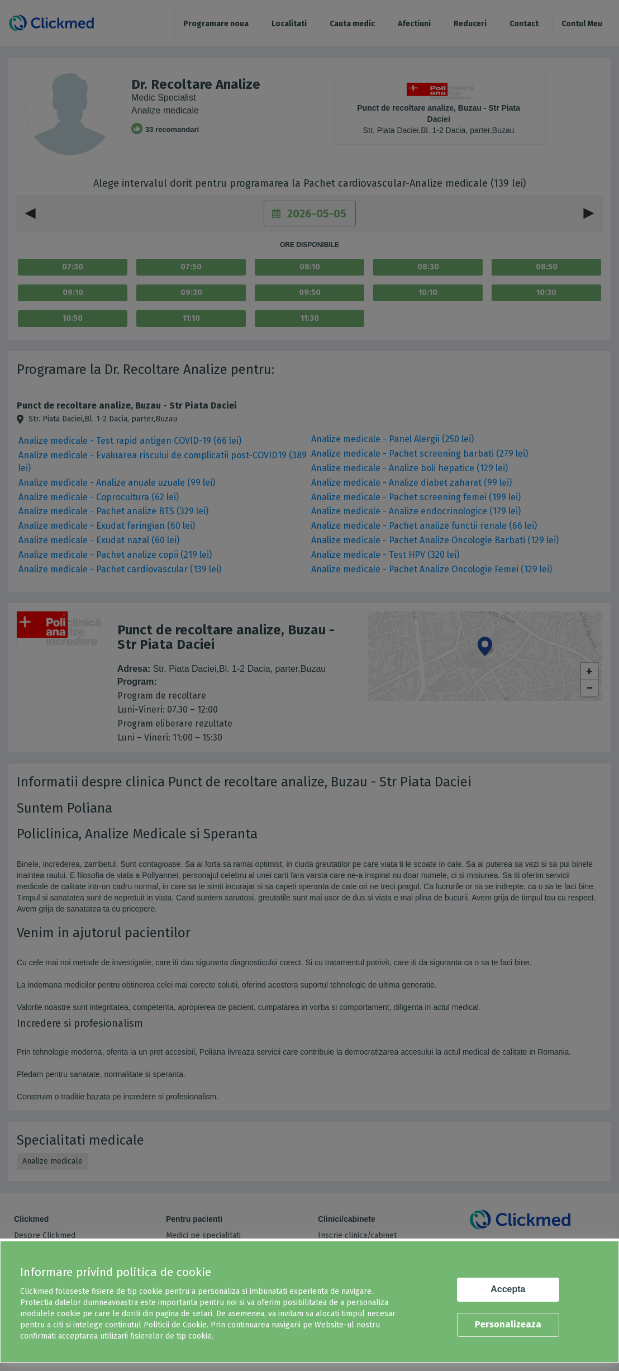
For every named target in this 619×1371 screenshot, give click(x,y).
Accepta (508, 1289)
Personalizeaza (508, 1324)
